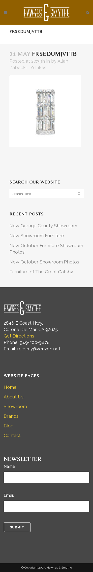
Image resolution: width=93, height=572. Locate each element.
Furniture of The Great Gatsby (41, 271)
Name (9, 466)
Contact (12, 435)
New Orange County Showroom (43, 225)
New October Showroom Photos (44, 261)
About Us (14, 396)
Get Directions (19, 335)
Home (10, 387)
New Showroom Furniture (36, 235)
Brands (11, 416)
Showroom (15, 406)
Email (9, 495)
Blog (8, 425)
